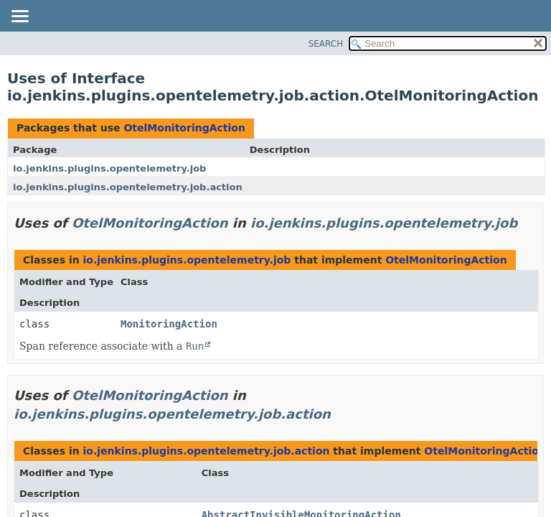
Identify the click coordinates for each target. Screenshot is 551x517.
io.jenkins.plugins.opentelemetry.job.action (127, 187)
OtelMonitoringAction (184, 128)
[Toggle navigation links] (19, 17)
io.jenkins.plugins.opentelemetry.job (109, 168)
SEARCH (326, 44)
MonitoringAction (169, 324)
